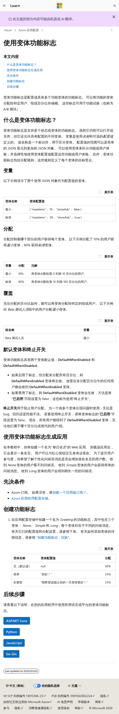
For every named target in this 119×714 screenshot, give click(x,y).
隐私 (103, 696)
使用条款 (64, 708)
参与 (6, 708)
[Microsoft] (59, 5)
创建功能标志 (16, 81)
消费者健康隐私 (39, 708)
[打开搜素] (114, 6)
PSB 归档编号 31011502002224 (72, 696)
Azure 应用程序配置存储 (29, 498)
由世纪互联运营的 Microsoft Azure (26, 702)
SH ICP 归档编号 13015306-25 (23, 696)
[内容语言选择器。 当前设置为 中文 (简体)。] (15, 685)
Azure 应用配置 (29, 30)
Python (11, 632)
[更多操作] (112, 30)
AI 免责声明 (65, 702)
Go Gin (11, 654)
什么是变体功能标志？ (22, 64)
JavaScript (14, 643)
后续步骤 (13, 86)
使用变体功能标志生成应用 (25, 70)
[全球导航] (4, 6)
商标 (78, 708)
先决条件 (13, 75)
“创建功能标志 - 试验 (52, 537)
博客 (98, 702)
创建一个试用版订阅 (67, 492)
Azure (8, 30)
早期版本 (84, 702)
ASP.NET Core (16, 620)
